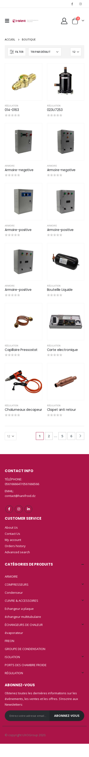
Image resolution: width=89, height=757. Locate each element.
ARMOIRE (9, 165)
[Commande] (44, 52)
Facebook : (9, 509)
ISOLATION (12, 657)
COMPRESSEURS (16, 584)
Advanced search (17, 552)
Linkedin (28, 509)
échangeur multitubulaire (23, 617)
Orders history (15, 546)
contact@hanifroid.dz (20, 496)
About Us (11, 527)
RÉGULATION (11, 105)
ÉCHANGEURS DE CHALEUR (24, 625)
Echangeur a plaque (19, 608)
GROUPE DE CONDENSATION (25, 649)
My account (13, 540)
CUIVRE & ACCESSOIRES (21, 600)
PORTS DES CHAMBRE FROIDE (26, 665)
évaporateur (14, 633)
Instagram (19, 509)
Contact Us (12, 533)
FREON (9, 641)
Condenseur (14, 592)
